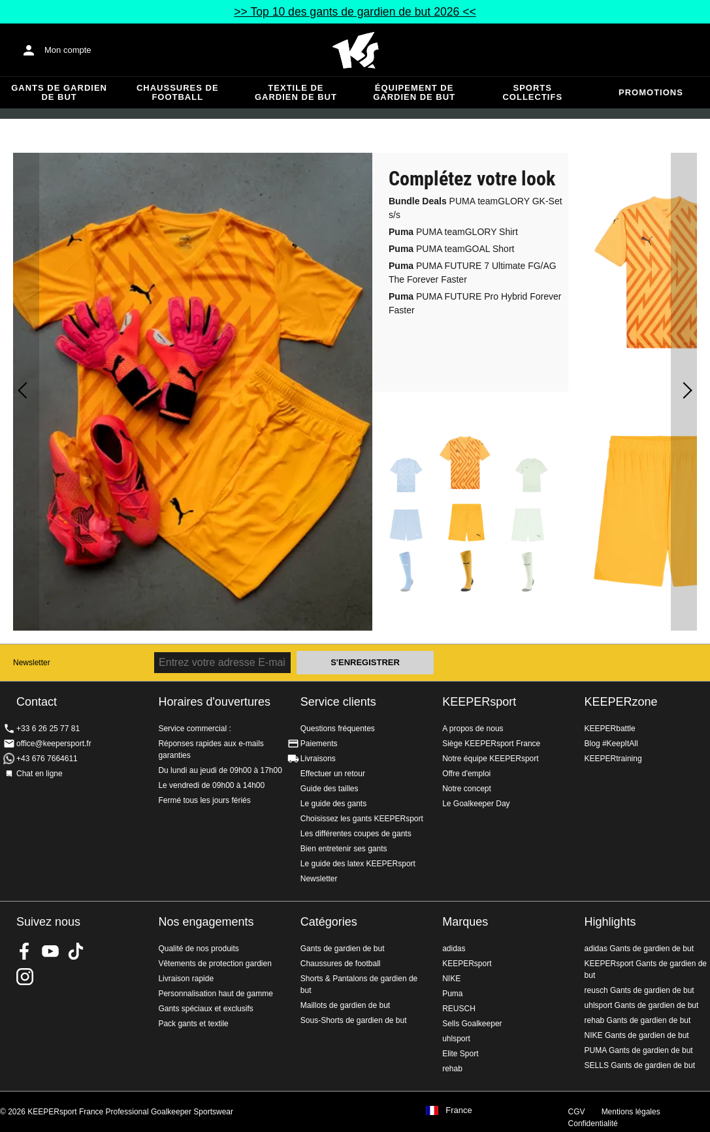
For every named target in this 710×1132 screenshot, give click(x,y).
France (458, 1110)
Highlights (610, 921)
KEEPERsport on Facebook (24, 951)
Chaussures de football (178, 92)
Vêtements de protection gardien (214, 963)
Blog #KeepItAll (611, 743)
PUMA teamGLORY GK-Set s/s (475, 208)
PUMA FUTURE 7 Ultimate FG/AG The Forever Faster (473, 272)
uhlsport (456, 1038)
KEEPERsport (479, 701)
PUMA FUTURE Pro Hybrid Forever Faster (475, 303)
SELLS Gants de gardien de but (640, 1065)
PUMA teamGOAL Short (451, 249)
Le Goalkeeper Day (475, 803)
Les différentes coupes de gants (355, 833)
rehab (452, 1068)
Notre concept (466, 788)
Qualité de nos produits (198, 948)
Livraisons (318, 758)
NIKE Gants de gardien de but (637, 1035)
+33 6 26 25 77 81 (48, 728)
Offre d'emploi (466, 773)
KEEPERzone (621, 701)
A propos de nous (472, 728)
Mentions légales (631, 1111)
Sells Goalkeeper (472, 1023)
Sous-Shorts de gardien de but (353, 1020)
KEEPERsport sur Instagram (24, 976)
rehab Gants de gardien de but (638, 1020)
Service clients (338, 701)
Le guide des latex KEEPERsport (357, 863)
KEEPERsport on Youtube (50, 951)
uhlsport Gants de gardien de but (642, 1005)
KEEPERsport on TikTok (75, 951)
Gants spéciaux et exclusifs (205, 1008)
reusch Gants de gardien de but (639, 990)
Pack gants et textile (193, 1023)
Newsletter (31, 662)
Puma (452, 993)
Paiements (319, 743)
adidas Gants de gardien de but (639, 948)
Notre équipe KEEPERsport (490, 758)
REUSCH (459, 1008)
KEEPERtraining (613, 758)
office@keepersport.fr (53, 743)
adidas (453, 948)
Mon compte (67, 50)
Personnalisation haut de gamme (215, 993)
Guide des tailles (329, 788)
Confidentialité (593, 1123)
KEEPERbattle (610, 728)
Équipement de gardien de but (414, 92)
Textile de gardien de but (296, 92)
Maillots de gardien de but (345, 1005)
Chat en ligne (39, 773)
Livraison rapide (186, 978)
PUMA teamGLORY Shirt (453, 232)
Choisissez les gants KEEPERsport (361, 818)
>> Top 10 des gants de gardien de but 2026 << (355, 11)
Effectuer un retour (332, 773)
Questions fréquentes (337, 728)
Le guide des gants (333, 803)
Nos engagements (205, 921)
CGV (576, 1111)
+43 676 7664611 (47, 758)
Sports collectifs (532, 92)
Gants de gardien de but (59, 92)
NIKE (451, 978)
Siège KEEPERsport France (491, 743)
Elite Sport (460, 1053)
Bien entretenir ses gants (343, 848)
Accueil (355, 50)
